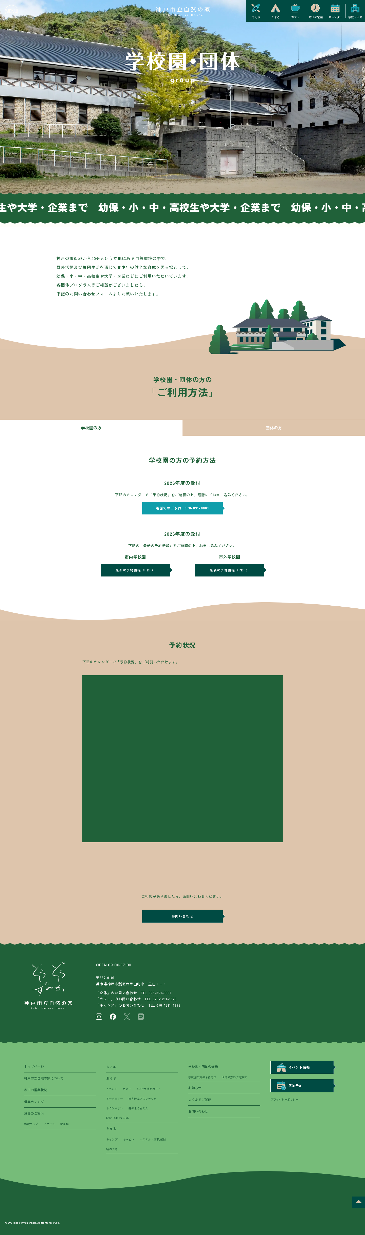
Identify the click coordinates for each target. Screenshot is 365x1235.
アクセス (49, 1124)
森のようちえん (138, 1108)
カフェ (111, 1066)
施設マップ (31, 1124)
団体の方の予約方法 (234, 1077)
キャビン (128, 1139)
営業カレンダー (35, 1101)
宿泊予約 (111, 1149)
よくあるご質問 (199, 1099)
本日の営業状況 (35, 1089)
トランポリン (114, 1108)
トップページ (34, 1066)
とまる (111, 1128)
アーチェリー (114, 1099)
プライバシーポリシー (284, 1099)
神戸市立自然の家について (44, 1078)
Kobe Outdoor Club (117, 1118)
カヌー (127, 1089)
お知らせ (195, 1087)
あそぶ (111, 1078)
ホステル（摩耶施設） (154, 1139)
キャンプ (111, 1139)
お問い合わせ (182, 916)
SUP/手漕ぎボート (149, 1089)
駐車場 (64, 1124)
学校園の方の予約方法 (202, 1077)
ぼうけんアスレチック (142, 1099)
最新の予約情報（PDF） (135, 570)
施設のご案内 (34, 1113)
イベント (111, 1089)
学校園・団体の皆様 (203, 1066)
